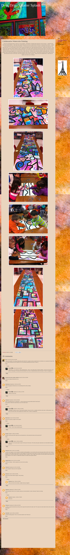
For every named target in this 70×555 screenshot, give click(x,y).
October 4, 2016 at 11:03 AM (14, 433)
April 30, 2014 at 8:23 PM (17, 368)
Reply (6, 363)
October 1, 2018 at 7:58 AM (17, 497)
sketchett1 (7, 513)
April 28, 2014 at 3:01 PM (12, 359)
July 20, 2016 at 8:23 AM (17, 425)
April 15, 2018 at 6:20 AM (13, 473)
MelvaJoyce (7, 417)
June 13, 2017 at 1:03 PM (15, 460)
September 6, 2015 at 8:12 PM (15, 384)
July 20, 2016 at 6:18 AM (14, 417)
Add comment (5, 518)
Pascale (6, 433)
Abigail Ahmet (8, 460)
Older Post (52, 550)
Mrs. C (6, 359)
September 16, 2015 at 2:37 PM (18, 391)
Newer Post (4, 550)
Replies (8, 366)
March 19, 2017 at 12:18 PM (14, 450)
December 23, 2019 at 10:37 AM (15, 505)
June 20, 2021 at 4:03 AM (14, 513)
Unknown (7, 450)
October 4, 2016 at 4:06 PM (18, 441)
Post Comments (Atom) (10, 552)
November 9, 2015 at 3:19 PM (18, 408)
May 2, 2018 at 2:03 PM (16, 481)
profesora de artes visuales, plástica (12, 377)
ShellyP (9, 368)
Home (28, 550)
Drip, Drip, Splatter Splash (20, 5)
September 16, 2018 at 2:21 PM (14, 489)
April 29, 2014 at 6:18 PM (23, 377)
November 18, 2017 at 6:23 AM (14, 467)
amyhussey (7, 384)
